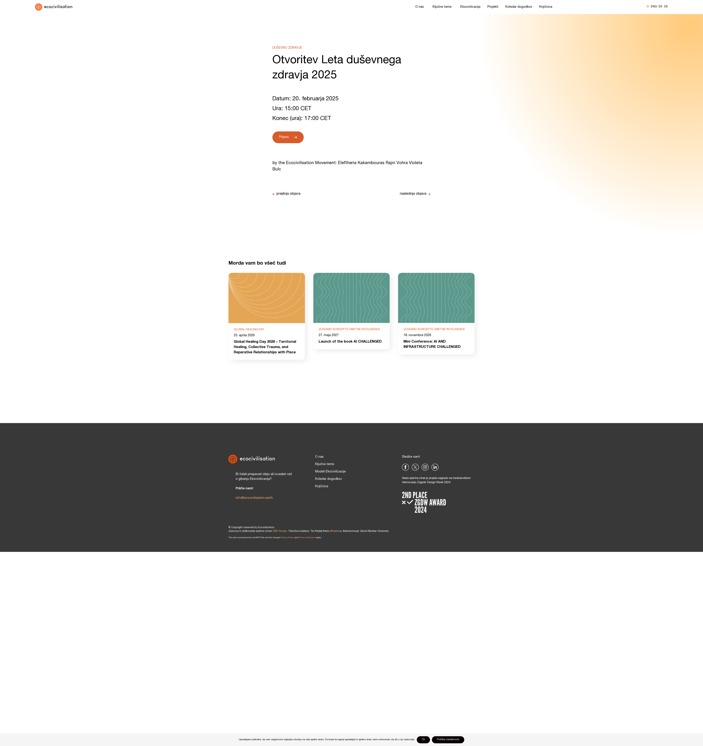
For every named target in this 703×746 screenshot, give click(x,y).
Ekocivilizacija (470, 7)
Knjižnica (546, 7)
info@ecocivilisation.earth (254, 498)
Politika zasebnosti (448, 739)
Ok (423, 739)
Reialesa (336, 531)
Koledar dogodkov (518, 7)
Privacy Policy (287, 538)
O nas (420, 7)
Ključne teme (443, 7)
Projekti (492, 7)
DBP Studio (280, 531)
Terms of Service (307, 538)
